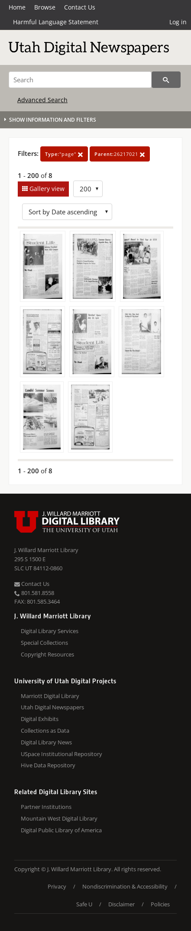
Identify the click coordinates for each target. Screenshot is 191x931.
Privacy (57, 886)
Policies (160, 904)
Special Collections (44, 643)
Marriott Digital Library (50, 696)
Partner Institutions (46, 807)
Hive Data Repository (48, 765)
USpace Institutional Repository (61, 754)
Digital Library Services (49, 631)
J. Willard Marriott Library (46, 550)
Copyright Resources (47, 654)
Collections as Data (45, 730)
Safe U (84, 904)
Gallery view (46, 188)
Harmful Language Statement (55, 22)
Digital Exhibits (39, 719)
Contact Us (79, 7)
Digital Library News (46, 742)
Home (17, 7)
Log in (178, 22)
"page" (64, 154)
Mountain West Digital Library (59, 818)
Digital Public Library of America (61, 830)
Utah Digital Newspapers (52, 707)
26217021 (119, 154)
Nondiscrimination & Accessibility (125, 886)
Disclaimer (121, 904)
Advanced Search (42, 100)
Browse (44, 7)
